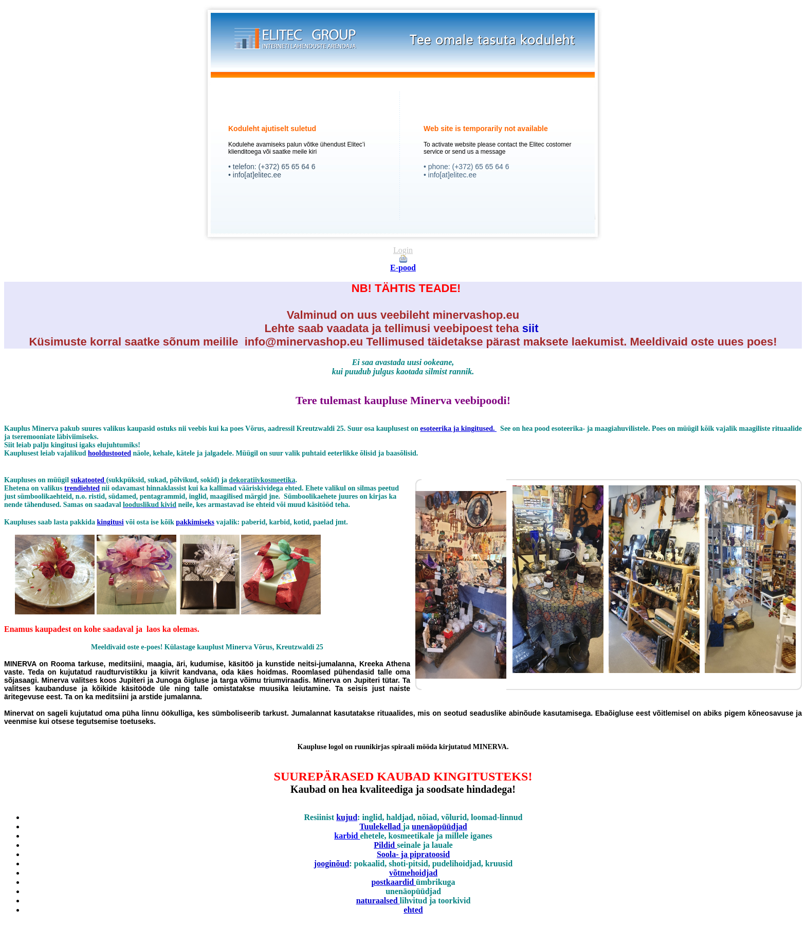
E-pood (403, 267)
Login (403, 250)
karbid (347, 835)
